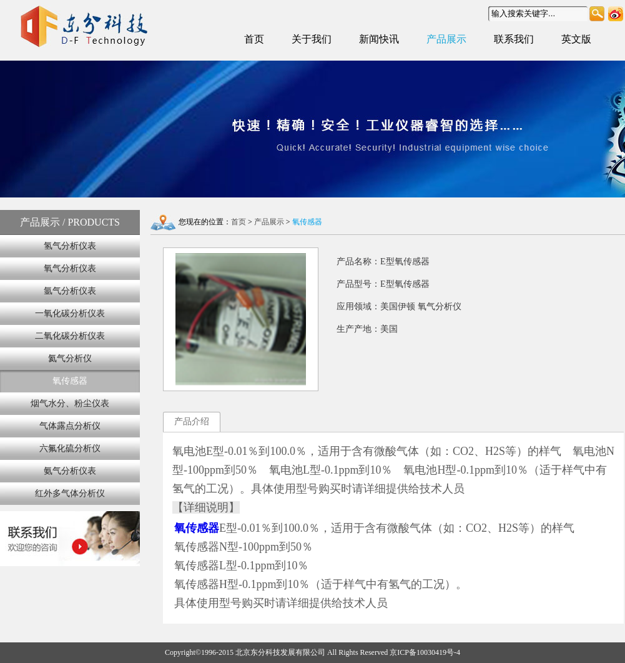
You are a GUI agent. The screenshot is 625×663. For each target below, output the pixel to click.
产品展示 (446, 39)
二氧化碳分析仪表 (70, 336)
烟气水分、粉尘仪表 (70, 403)
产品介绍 (191, 421)
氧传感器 (69, 381)
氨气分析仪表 (70, 471)
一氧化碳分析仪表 (70, 313)
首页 (254, 39)
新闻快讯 (379, 39)
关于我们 (312, 39)
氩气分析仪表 (70, 291)
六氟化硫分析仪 (70, 448)
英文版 (576, 39)
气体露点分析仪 (70, 426)
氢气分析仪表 (70, 246)
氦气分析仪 (70, 358)
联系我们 (514, 39)
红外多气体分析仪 (70, 493)
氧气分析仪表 (70, 268)
